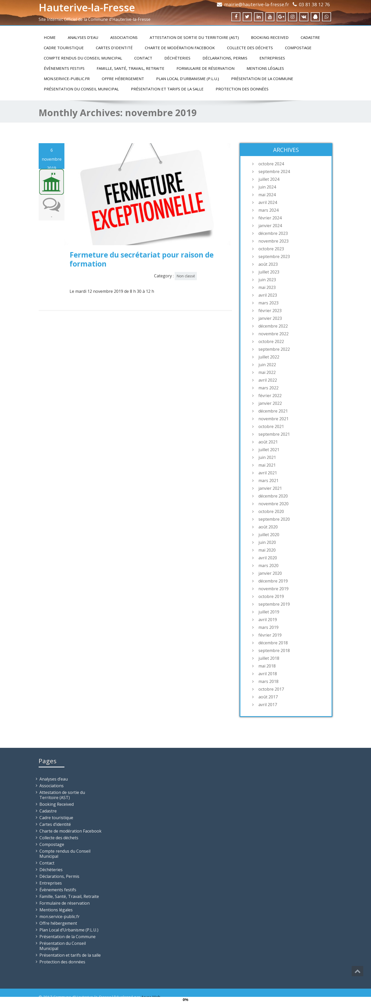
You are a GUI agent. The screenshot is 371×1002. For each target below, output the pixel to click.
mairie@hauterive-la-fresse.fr (256, 4)
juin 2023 (267, 279)
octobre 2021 (271, 426)
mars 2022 (268, 387)
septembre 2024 (274, 171)
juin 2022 (267, 364)
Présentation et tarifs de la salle (167, 88)
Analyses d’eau (83, 37)
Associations (124, 37)
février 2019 (270, 635)
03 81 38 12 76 (314, 4)
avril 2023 (267, 295)
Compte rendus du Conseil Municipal (83, 58)
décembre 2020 (273, 496)
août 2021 (268, 441)
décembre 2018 (273, 642)
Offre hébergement (123, 78)
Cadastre (310, 37)
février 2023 (270, 310)
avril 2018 (267, 673)
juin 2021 (267, 457)
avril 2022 (267, 380)
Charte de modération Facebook (180, 47)
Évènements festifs (64, 68)
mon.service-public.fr (67, 78)
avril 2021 (267, 472)
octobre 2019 (271, 596)
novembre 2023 (273, 241)
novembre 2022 (273, 333)
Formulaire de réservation (205, 68)
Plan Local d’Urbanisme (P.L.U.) (187, 78)
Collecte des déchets (250, 47)
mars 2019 (268, 627)
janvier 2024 (270, 225)
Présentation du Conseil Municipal (81, 88)
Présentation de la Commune (262, 78)
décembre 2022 (273, 326)
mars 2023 (268, 302)
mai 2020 (267, 550)
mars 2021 (268, 480)
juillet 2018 (268, 658)
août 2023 (268, 264)
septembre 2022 (274, 349)
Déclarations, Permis (225, 58)
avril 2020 (267, 557)
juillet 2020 (268, 534)
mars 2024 (268, 210)
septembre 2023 (274, 256)
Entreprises (272, 58)
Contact (143, 58)
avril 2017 (267, 704)
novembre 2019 (273, 588)
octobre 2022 (271, 341)
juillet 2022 (268, 356)
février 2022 (270, 395)
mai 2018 (267, 666)
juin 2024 (267, 187)
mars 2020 (268, 565)
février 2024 (270, 217)
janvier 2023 (270, 318)
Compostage (298, 47)
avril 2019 (267, 619)
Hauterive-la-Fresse (87, 7)
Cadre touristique (64, 47)
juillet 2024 (268, 179)
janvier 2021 (270, 488)
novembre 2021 (273, 418)
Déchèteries (177, 58)
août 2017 (268, 696)
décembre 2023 (273, 233)
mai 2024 (267, 194)
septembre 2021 (274, 434)
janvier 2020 (270, 573)
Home (50, 37)
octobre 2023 (271, 248)
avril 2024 (267, 202)
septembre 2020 (274, 519)
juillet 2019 (268, 611)
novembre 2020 (273, 503)
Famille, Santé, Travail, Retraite (130, 68)
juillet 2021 (268, 449)
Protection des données (242, 88)
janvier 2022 (270, 403)
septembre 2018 (274, 650)
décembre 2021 (273, 411)
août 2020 (268, 526)
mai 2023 (267, 287)
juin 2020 (267, 542)
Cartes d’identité (114, 47)
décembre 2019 (273, 581)
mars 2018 (268, 681)
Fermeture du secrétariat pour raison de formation (142, 259)
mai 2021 (267, 465)
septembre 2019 (274, 604)
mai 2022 (267, 372)
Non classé (185, 275)
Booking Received (270, 37)
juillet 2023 (268, 272)
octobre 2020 (271, 511)
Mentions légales (265, 68)
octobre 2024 (271, 163)
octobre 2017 (271, 689)
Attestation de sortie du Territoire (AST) (194, 37)
